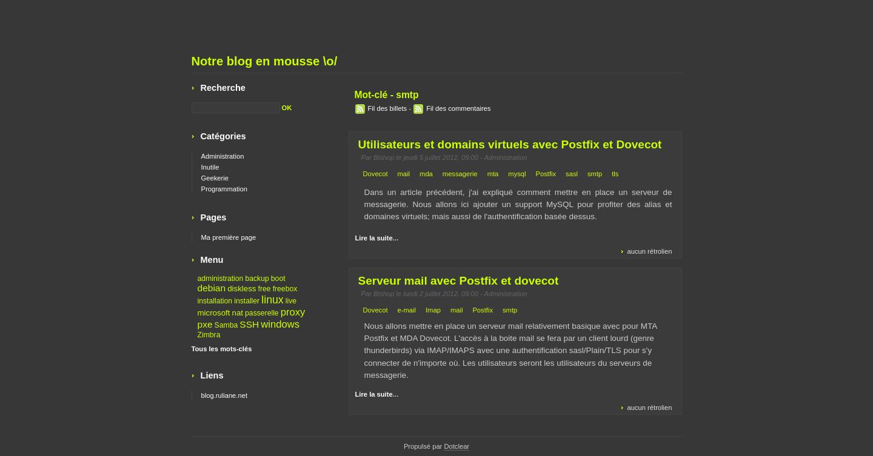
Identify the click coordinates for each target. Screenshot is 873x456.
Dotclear (456, 446)
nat (238, 312)
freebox (285, 289)
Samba (226, 325)
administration (221, 278)
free (264, 289)
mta (493, 173)
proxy (293, 312)
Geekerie (215, 178)
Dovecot (375, 173)
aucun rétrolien (649, 251)
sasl (572, 173)
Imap (433, 310)
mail (404, 173)
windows (280, 324)
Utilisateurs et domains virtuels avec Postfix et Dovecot (510, 144)
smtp (594, 173)
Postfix (546, 173)
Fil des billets (387, 108)
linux (272, 300)
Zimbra (209, 335)
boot (278, 278)
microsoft (214, 312)
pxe (205, 324)
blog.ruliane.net (224, 395)
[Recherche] (236, 107)
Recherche (223, 88)
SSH (249, 324)
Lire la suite (374, 238)
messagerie (460, 173)
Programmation (224, 189)
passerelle (262, 313)
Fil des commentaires (458, 108)
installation (215, 301)
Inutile (210, 167)
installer (246, 301)
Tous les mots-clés (222, 348)
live (291, 301)
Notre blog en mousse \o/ (265, 61)
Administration (505, 157)
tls (615, 173)
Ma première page (228, 237)
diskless (241, 288)
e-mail (407, 310)
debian (212, 288)
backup (257, 278)
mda (426, 173)
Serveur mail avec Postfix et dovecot (458, 280)
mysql (517, 173)
